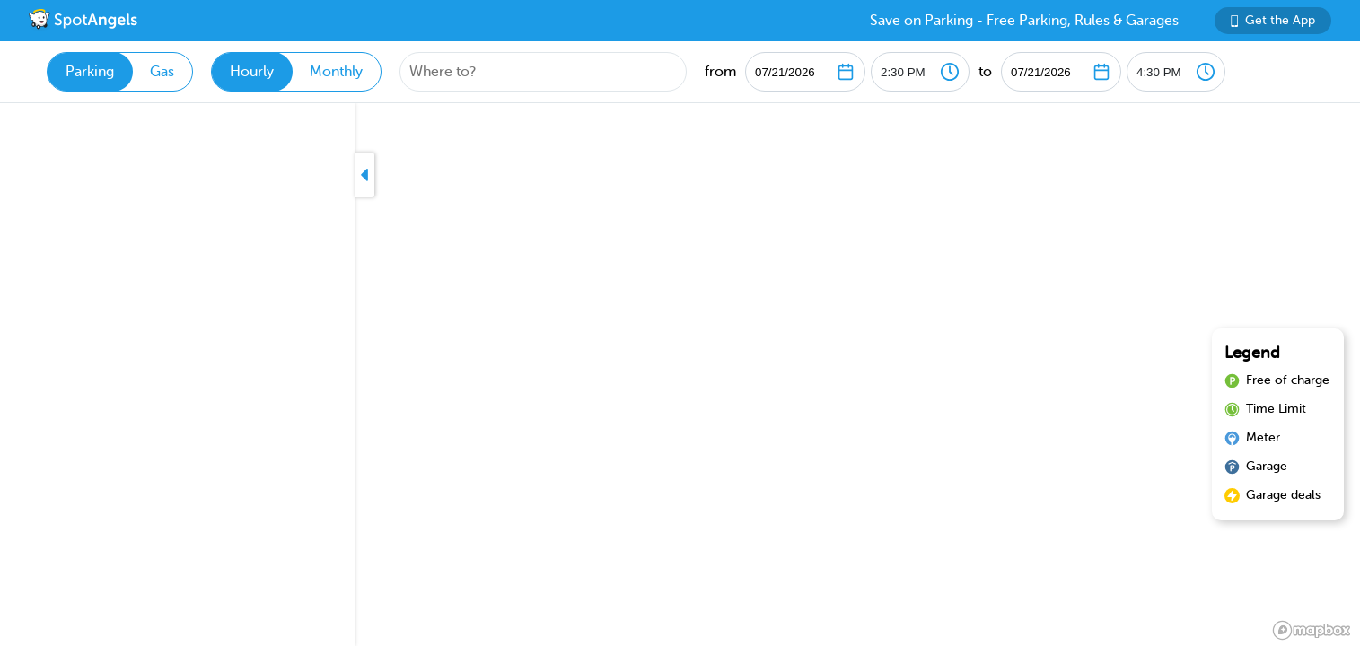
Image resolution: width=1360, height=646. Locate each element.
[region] (680, 374)
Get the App (1273, 20)
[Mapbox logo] (1311, 630)
